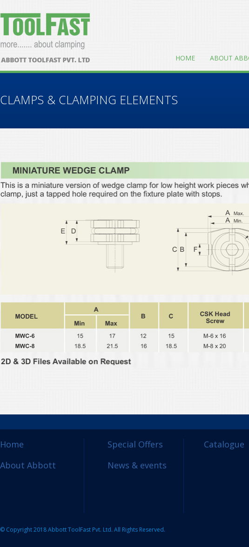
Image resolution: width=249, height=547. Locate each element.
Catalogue (224, 444)
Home (185, 57)
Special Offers (135, 444)
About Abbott (28, 465)
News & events (137, 465)
